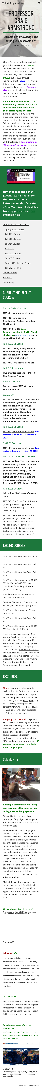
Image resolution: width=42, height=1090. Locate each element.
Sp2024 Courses (12, 243)
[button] (2, 3)
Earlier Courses (10, 272)
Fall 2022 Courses (13, 267)
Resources (7, 277)
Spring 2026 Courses (14, 229)
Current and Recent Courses (16, 224)
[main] (21, 28)
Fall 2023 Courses (13, 253)
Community (8, 282)
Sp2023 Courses (12, 258)
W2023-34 (9, 248)
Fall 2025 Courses (13, 234)
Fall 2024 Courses (13, 239)
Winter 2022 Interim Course (18, 263)
